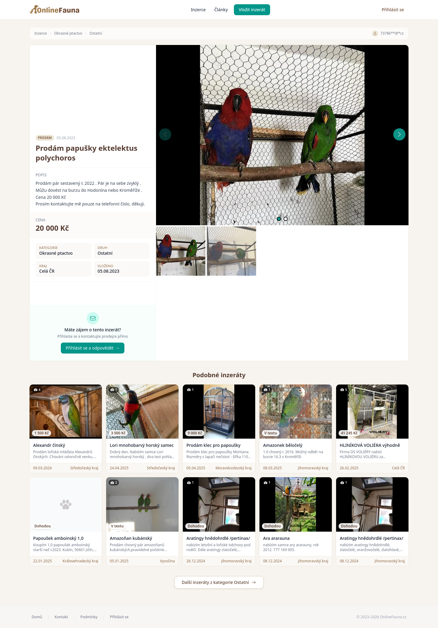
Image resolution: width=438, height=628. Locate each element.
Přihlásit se (393, 9)
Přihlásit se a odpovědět (93, 348)
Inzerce (198, 9)
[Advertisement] (93, 87)
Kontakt (61, 617)
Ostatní (95, 33)
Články (221, 9)
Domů (37, 617)
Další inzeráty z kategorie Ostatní (219, 582)
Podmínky (88, 617)
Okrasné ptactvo (68, 33)
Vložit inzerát (252, 9)
